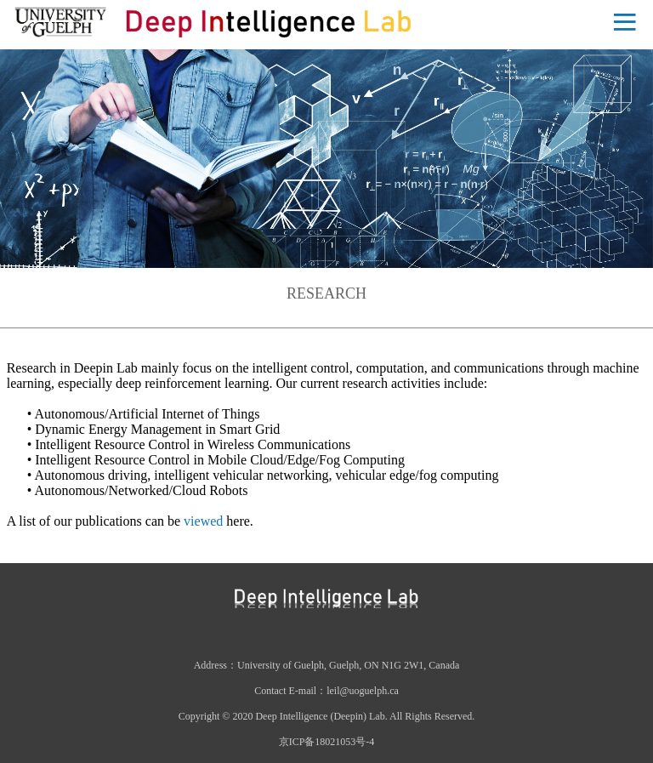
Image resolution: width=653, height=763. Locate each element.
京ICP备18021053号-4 (327, 742)
